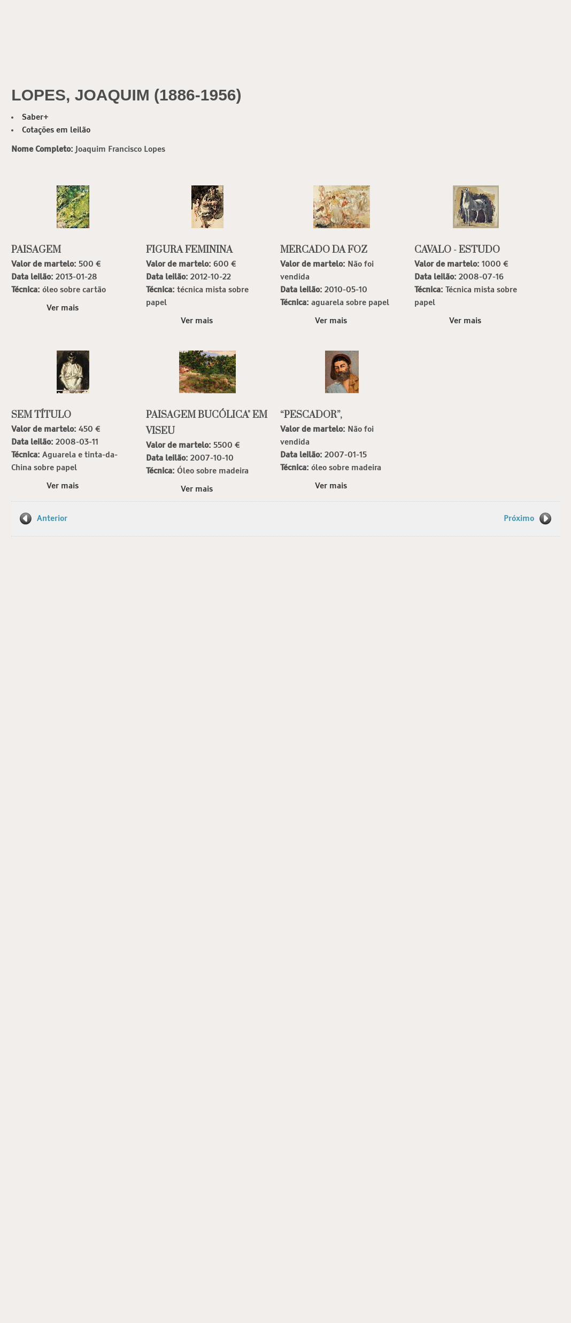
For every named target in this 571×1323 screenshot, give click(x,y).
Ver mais (63, 308)
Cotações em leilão (56, 130)
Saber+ (35, 117)
